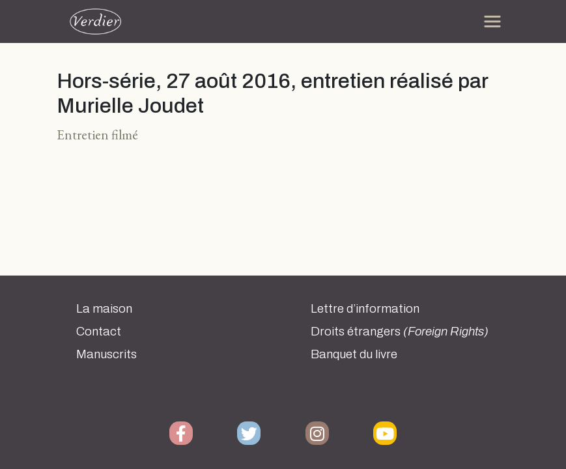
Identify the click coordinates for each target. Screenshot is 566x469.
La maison (104, 308)
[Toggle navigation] (492, 21)
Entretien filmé (97, 134)
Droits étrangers (399, 331)
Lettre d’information (365, 308)
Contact (98, 331)
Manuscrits (106, 354)
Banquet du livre (354, 354)
